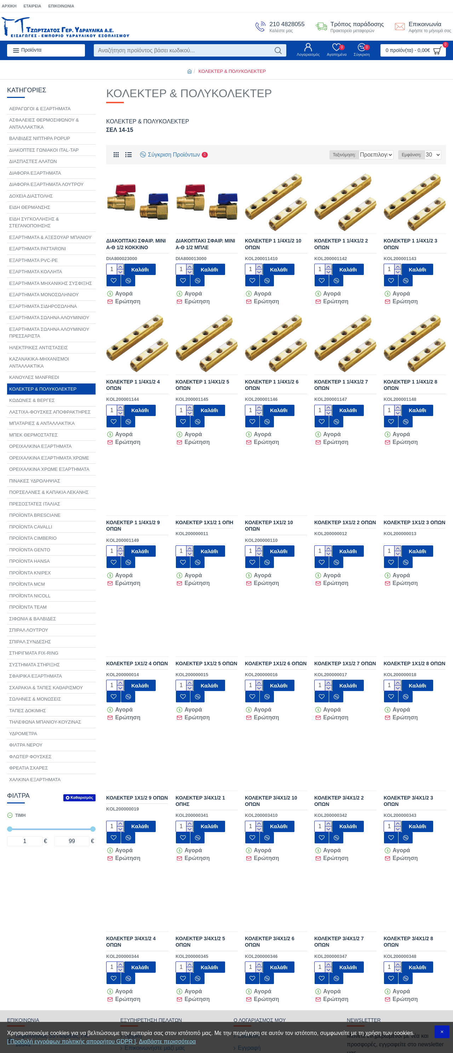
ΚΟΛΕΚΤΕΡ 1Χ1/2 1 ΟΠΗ (204, 502)
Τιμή (20, 815)
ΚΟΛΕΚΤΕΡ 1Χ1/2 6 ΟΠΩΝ (275, 633)
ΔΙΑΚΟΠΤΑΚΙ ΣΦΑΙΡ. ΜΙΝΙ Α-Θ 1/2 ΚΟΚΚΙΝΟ (136, 244)
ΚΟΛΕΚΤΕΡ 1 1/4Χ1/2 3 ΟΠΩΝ (410, 244)
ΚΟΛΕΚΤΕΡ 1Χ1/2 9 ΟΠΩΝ (137, 757)
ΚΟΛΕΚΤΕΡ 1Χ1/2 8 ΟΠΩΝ (414, 633)
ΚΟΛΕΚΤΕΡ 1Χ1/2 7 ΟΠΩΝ (345, 633)
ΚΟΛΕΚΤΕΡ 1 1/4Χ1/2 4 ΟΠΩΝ (133, 375)
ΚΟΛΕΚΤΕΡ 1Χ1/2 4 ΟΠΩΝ (137, 633)
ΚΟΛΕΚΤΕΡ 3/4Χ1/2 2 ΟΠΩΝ (339, 761)
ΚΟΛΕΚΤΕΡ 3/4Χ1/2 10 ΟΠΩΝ (271, 761)
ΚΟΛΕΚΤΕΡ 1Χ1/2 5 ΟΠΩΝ (206, 633)
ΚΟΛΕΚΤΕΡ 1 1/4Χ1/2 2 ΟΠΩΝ (341, 244)
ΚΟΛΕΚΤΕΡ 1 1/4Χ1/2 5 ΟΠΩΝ (202, 375)
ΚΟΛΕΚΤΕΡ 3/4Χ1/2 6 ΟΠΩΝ (269, 891)
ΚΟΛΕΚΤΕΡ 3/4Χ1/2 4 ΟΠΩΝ (131, 891)
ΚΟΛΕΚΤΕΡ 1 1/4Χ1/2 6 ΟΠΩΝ (272, 375)
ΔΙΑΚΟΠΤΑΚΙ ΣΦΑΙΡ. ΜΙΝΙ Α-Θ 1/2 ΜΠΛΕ (205, 244)
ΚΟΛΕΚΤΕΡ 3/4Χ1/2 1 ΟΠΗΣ (200, 761)
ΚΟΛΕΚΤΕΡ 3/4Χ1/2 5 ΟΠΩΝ (200, 891)
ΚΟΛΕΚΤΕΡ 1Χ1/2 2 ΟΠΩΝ (345, 502)
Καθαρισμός (81, 797)
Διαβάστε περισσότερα (167, 1042)
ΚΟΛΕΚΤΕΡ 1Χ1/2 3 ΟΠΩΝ (414, 502)
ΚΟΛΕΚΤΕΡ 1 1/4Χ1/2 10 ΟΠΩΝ (273, 244)
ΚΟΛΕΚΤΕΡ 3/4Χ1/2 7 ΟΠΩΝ (339, 891)
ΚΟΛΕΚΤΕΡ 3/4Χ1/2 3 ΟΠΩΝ (408, 761)
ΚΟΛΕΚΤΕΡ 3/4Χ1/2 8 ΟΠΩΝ (408, 891)
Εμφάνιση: (414, 154)
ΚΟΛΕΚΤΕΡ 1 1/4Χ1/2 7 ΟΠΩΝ (341, 375)
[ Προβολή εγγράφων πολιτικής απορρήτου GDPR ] (71, 1042)
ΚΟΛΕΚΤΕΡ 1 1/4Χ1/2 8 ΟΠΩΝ (410, 375)
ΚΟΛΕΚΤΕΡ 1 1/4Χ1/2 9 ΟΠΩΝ (133, 505)
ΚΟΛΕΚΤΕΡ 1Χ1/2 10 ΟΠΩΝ (269, 505)
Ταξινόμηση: (324, 154)
